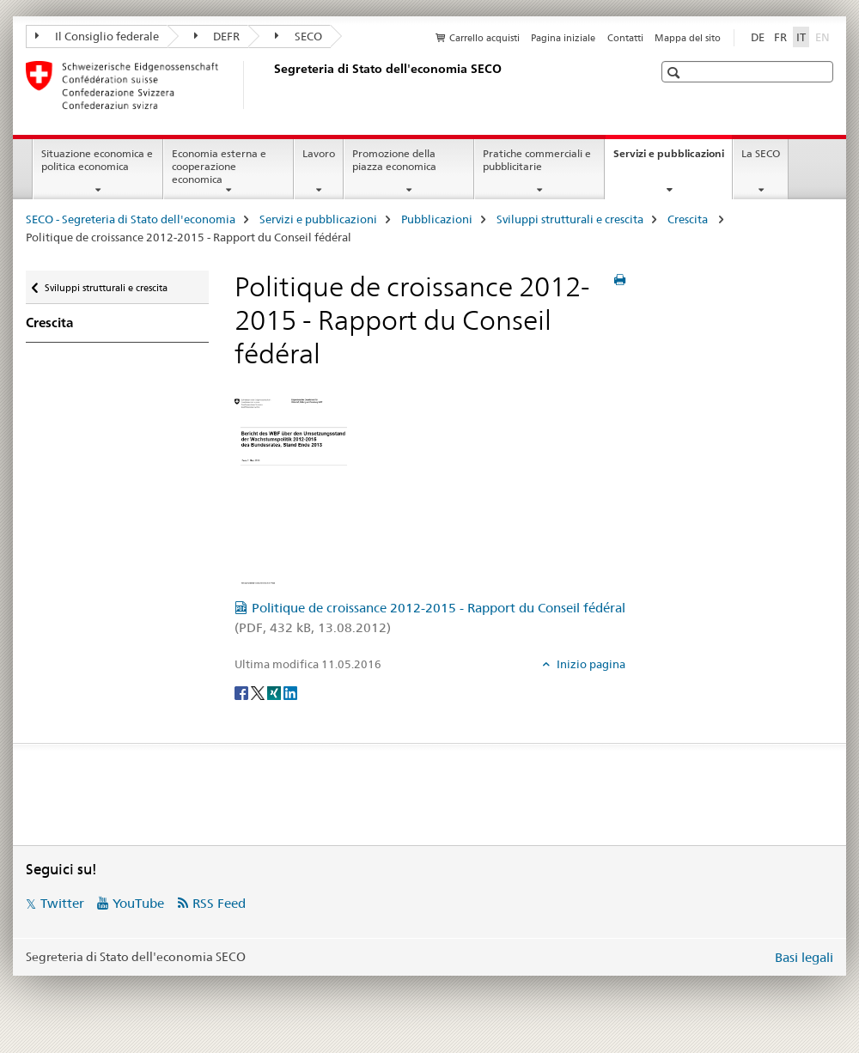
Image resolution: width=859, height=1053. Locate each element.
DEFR (217, 36)
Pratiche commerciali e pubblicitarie (537, 160)
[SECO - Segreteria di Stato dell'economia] (270, 85)
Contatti (625, 38)
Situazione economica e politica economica (97, 160)
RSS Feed (219, 903)
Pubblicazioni (436, 219)
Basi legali (804, 957)
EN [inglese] (824, 36)
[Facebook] (243, 692)
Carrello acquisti (484, 38)
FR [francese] (780, 37)
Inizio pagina (589, 664)
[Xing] (275, 692)
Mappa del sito (688, 38)
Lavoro (318, 153)
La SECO (760, 153)
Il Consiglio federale (97, 36)
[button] (675, 72)
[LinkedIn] (290, 692)
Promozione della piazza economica (394, 160)
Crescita (688, 219)
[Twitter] (259, 692)
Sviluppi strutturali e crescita (570, 219)
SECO (298, 36)
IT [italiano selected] (801, 37)
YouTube (138, 903)
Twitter (62, 903)
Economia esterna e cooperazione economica (219, 166)
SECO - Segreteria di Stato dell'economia (130, 219)
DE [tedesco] (758, 37)
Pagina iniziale (563, 38)
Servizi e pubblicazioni (672, 159)
